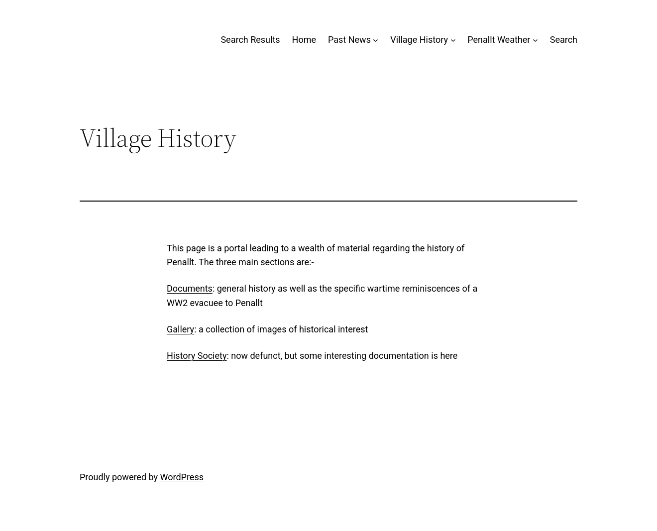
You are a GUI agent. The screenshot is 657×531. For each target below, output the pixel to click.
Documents (190, 288)
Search (563, 39)
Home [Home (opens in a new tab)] (304, 39)
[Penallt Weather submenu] (535, 40)
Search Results (250, 39)
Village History (419, 39)
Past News (349, 39)
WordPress (182, 477)
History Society (196, 355)
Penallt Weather (498, 39)
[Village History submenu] (453, 40)
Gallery (180, 329)
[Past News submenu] (375, 40)
